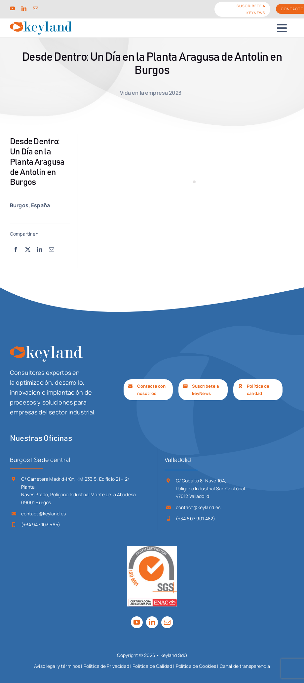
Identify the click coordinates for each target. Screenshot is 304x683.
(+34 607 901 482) (195, 518)
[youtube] (12, 8)
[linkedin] (23, 8)
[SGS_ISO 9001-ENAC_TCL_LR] (152, 549)
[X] (28, 249)
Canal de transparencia (245, 666)
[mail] (35, 8)
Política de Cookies (196, 666)
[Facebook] (16, 249)
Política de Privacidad (106, 666)
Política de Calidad (152, 666)
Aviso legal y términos (57, 666)
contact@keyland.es (43, 513)
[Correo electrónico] (51, 249)
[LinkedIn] (40, 249)
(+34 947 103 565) (40, 524)
